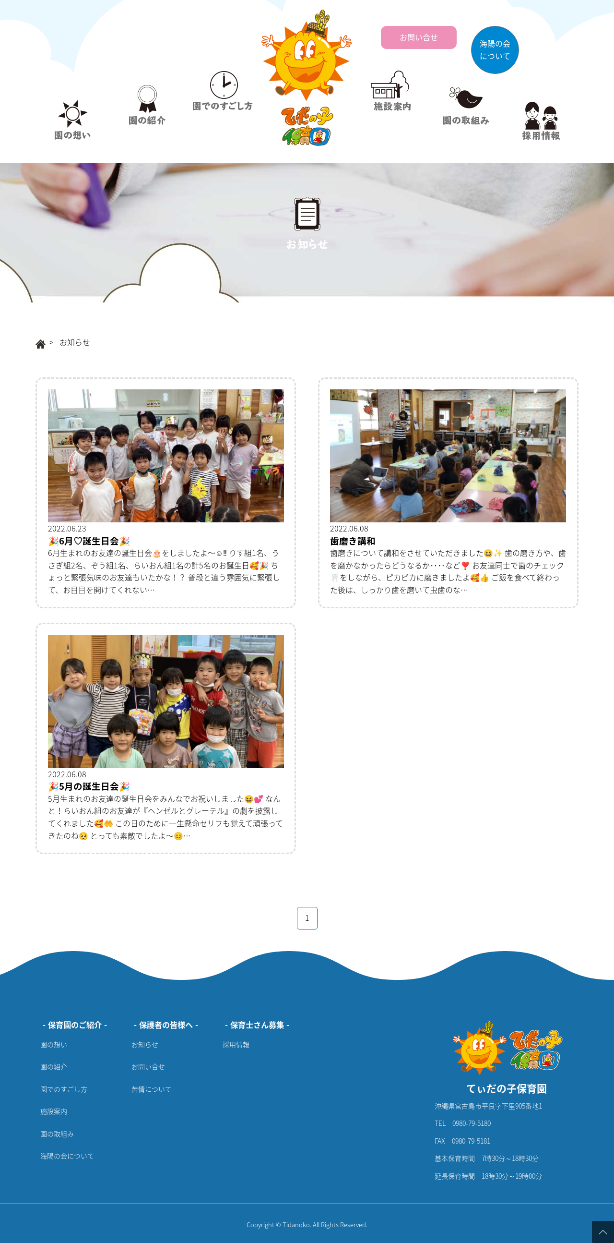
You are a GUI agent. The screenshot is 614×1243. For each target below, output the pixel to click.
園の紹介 (53, 1066)
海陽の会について (67, 1155)
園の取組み (57, 1133)
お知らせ (144, 1044)
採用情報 (236, 1044)
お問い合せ (148, 1066)
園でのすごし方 (63, 1089)
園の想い (53, 1044)
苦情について (151, 1089)
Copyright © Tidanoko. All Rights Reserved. (307, 1224)
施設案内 (53, 1111)
